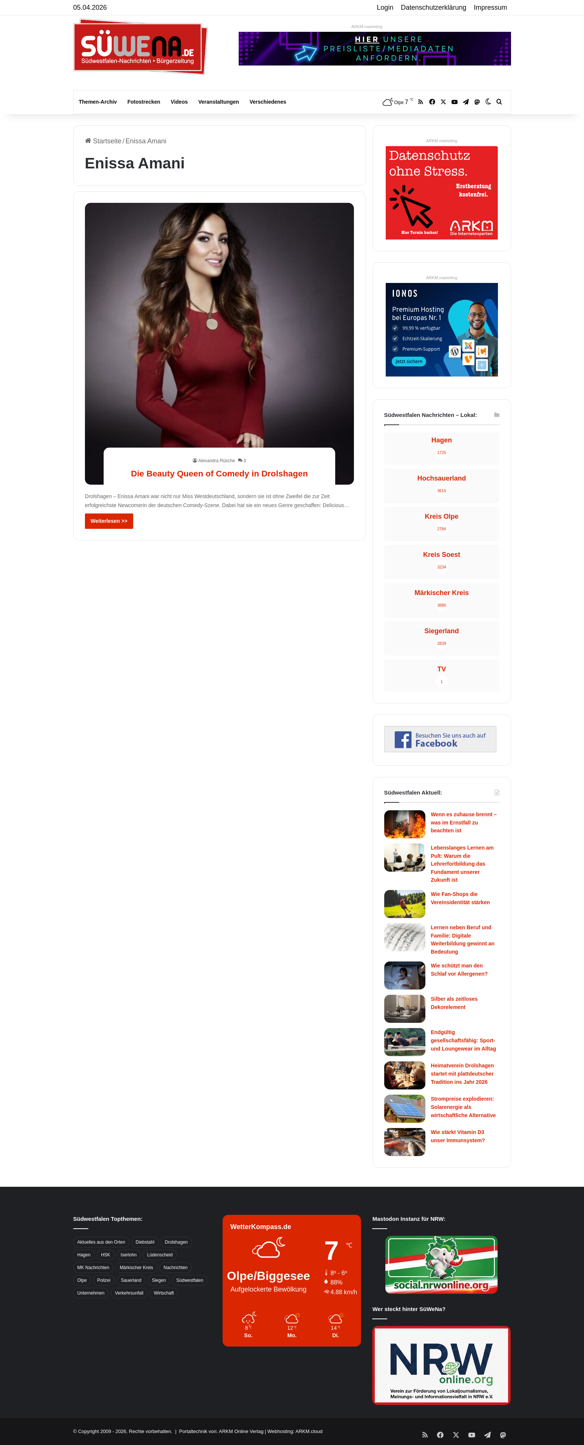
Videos (179, 102)
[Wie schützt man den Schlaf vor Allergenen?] (404, 975)
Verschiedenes (268, 102)
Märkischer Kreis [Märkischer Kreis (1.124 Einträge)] (136, 1267)
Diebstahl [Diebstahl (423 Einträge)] (145, 1242)
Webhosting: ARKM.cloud (294, 1431)
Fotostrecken (143, 102)
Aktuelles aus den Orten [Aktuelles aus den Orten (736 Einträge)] (101, 1242)
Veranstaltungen (218, 102)
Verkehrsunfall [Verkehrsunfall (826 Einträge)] (129, 1293)
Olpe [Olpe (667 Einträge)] (82, 1280)
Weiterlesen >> (109, 521)
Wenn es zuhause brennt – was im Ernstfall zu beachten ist (464, 822)
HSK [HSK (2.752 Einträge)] (105, 1254)
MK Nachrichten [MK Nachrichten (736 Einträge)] (93, 1267)
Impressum (490, 7)
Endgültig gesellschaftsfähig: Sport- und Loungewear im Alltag (463, 1040)
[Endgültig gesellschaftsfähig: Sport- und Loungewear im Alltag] (404, 1042)
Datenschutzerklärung (433, 7)
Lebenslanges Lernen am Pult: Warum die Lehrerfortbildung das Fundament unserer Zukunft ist (462, 864)
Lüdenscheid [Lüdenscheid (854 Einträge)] (159, 1254)
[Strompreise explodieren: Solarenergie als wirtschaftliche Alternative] (404, 1109)
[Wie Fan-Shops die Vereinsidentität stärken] (404, 904)
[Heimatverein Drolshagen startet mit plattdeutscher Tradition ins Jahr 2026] (404, 1075)
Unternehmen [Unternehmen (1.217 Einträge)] (91, 1293)
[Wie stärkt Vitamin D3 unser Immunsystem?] (404, 1142)
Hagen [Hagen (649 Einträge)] (84, 1254)
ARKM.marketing (366, 26)
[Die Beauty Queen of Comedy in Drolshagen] (219, 343)
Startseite (103, 141)
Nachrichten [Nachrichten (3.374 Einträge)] (175, 1267)
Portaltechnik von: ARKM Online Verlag (221, 1431)
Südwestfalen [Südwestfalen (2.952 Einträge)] (189, 1280)
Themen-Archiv (98, 102)
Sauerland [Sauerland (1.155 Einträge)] (131, 1280)
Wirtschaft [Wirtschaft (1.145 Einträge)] (164, 1293)
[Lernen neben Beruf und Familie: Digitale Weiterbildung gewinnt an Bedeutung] (404, 937)
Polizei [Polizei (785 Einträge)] (103, 1280)
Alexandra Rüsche (216, 447)
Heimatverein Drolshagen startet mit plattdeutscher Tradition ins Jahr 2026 (462, 1074)
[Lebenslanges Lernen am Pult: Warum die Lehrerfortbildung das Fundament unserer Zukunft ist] (404, 858)
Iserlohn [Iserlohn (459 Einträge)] (129, 1254)
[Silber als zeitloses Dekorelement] (404, 1009)
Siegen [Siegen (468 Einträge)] (159, 1280)
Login (385, 7)
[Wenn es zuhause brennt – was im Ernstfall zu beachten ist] (404, 824)
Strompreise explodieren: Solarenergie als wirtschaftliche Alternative (463, 1107)
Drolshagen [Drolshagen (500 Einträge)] (176, 1242)
